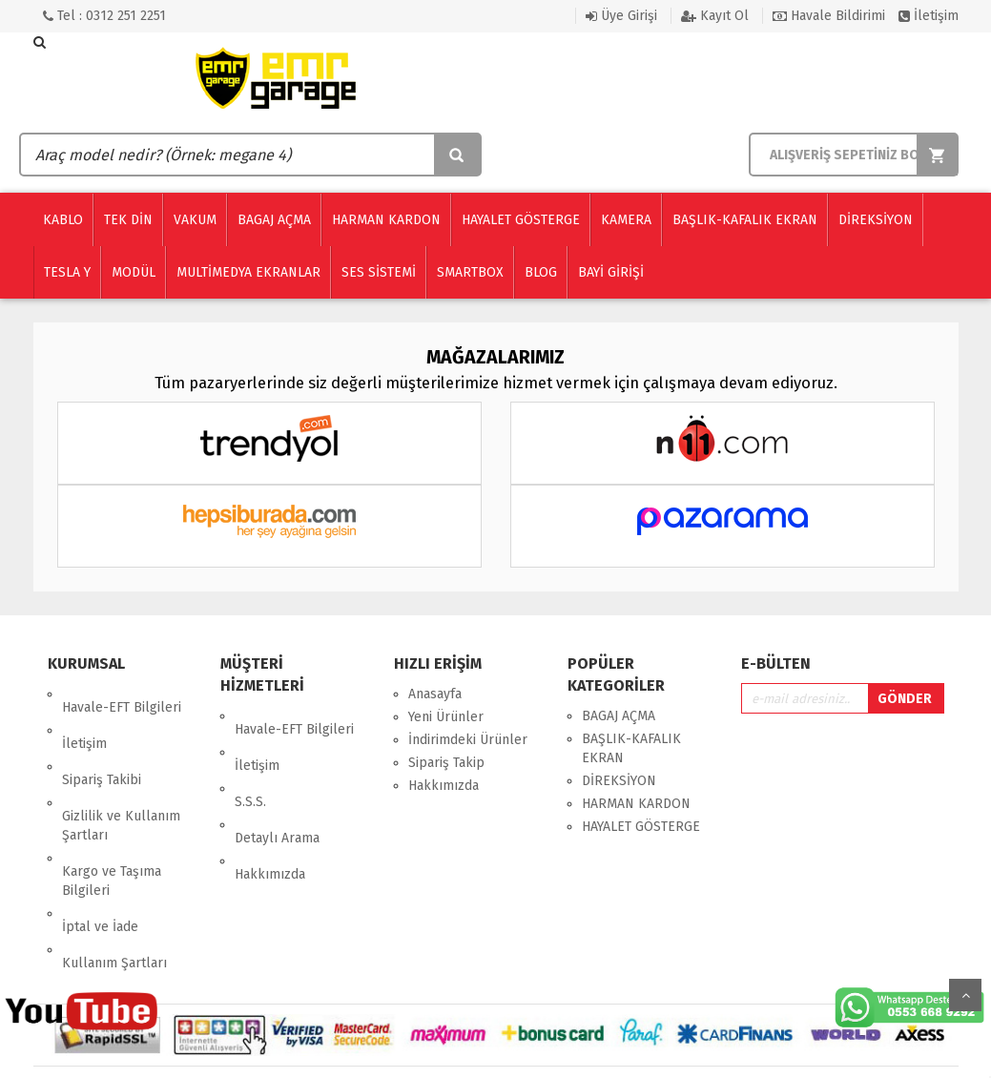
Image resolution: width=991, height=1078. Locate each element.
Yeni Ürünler (446, 717)
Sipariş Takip (446, 763)
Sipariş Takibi (101, 740)
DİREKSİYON (619, 781)
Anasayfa (435, 694)
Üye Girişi (621, 16)
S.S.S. (250, 762)
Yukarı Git (965, 995)
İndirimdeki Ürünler (467, 740)
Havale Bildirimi (829, 16)
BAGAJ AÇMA (618, 716)
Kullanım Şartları (114, 869)
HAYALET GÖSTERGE (641, 827)
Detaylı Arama (277, 785)
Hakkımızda (270, 807)
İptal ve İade (100, 847)
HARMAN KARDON (636, 804)
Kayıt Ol (715, 16)
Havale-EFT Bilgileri (121, 694)
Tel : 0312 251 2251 (104, 16)
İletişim (928, 16)
